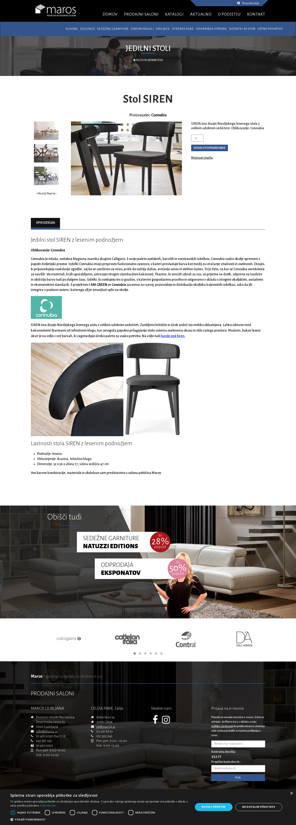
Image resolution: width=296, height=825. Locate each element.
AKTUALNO (201, 14)
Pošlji (238, 777)
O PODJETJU (229, 14)
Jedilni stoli (148, 48)
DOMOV (110, 14)
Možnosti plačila (202, 157)
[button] (99, 819)
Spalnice (163, 28)
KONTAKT (256, 14)
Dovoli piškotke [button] (214, 807)
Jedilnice (87, 28)
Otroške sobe (183, 28)
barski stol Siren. (173, 336)
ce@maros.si (105, 727)
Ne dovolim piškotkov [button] (258, 807)
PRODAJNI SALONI (141, 14)
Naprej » (52, 193)
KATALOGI (174, 14)
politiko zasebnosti (222, 726)
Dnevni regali (142, 28)
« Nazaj (40, 193)
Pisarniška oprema (211, 28)
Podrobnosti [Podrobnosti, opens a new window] (48, 805)
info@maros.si (47, 731)
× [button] (291, 793)
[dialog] (148, 807)
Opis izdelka (45, 222)
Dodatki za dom (242, 28)
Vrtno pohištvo (270, 28)
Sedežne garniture (113, 28)
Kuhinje (72, 28)
